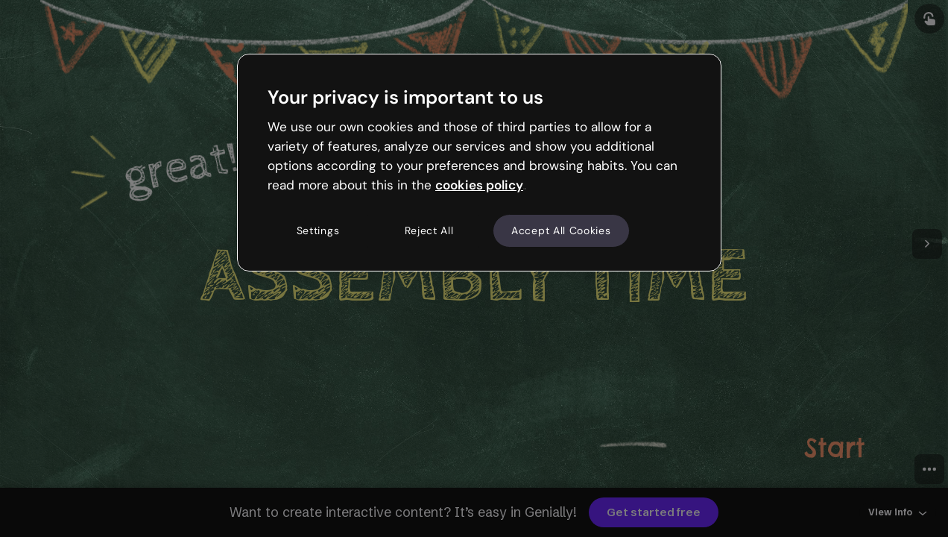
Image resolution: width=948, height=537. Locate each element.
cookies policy (479, 185)
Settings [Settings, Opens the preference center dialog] (318, 230)
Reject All (429, 230)
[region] (479, 162)
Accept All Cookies (561, 230)
